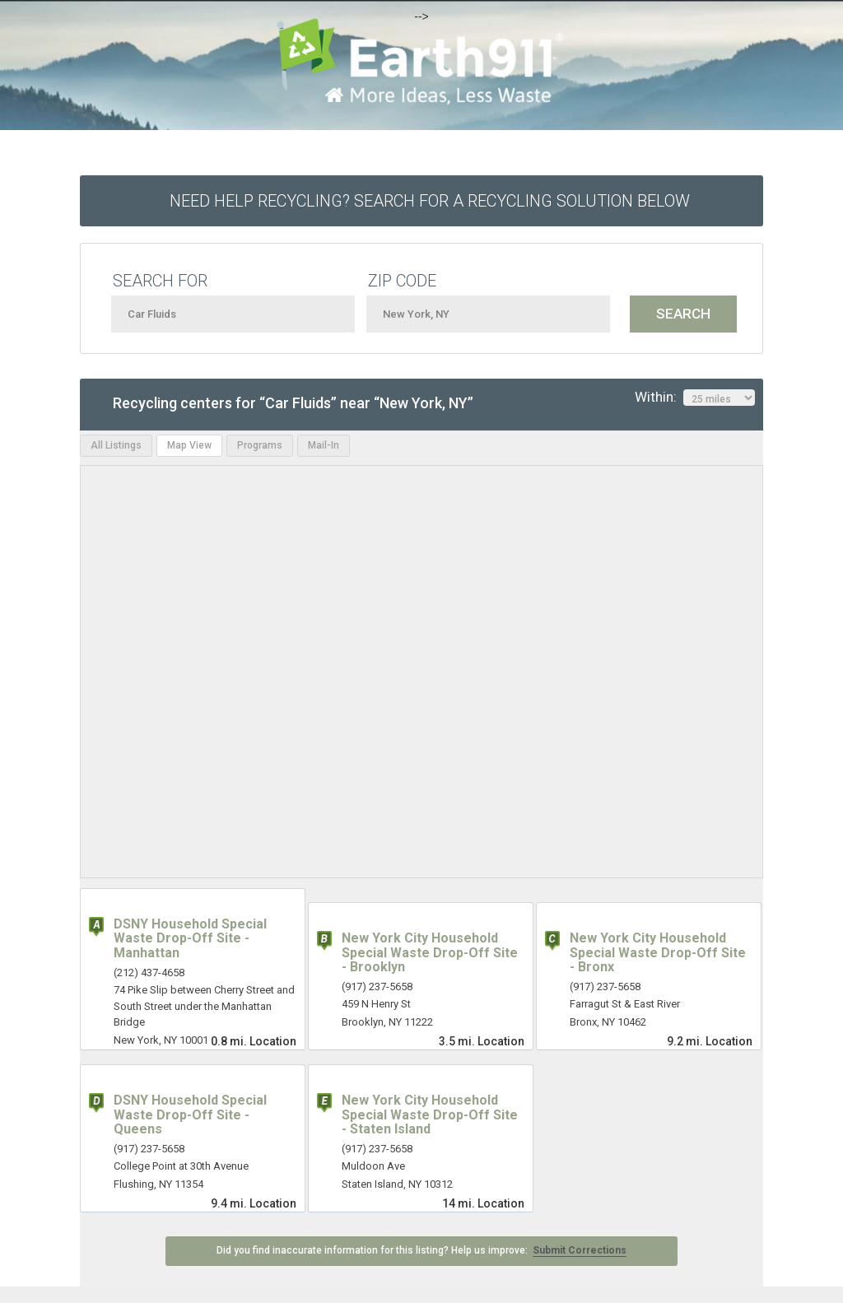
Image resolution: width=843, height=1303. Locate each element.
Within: (695, 398)
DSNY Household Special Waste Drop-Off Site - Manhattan (190, 938)
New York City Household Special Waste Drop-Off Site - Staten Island (430, 1114)
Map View (189, 445)
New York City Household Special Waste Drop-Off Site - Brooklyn (430, 952)
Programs (259, 445)
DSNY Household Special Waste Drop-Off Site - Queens (190, 1114)
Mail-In (323, 445)
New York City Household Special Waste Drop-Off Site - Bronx (658, 952)
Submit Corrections (579, 1250)
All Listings (116, 445)
